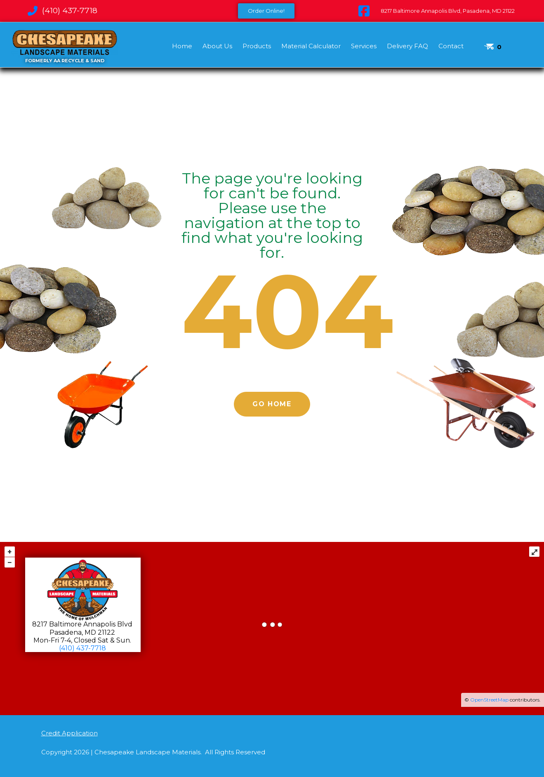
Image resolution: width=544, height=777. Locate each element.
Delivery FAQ (407, 46)
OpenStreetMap (489, 700)
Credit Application (69, 733)
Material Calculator (311, 46)
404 (287, 311)
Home (182, 46)
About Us (217, 46)
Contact (451, 46)
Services (364, 46)
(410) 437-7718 (82, 648)
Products (257, 46)
